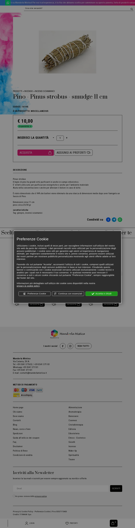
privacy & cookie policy (28, 286)
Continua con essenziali (68, 293)
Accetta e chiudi (102, 293)
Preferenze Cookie (34, 293)
